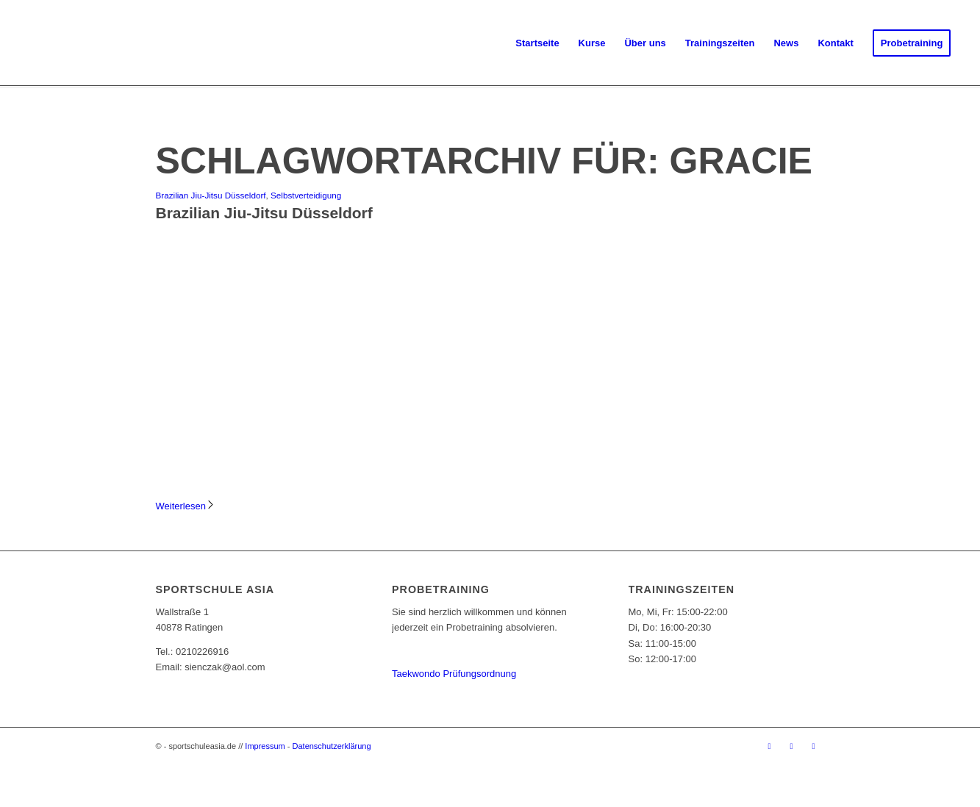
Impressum (265, 746)
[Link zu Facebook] (770, 746)
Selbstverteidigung (306, 195)
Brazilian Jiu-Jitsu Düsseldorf (211, 195)
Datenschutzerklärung (332, 746)
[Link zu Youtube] (814, 746)
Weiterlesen (185, 506)
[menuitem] (537, 43)
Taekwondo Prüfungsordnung (454, 673)
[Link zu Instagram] (792, 746)
